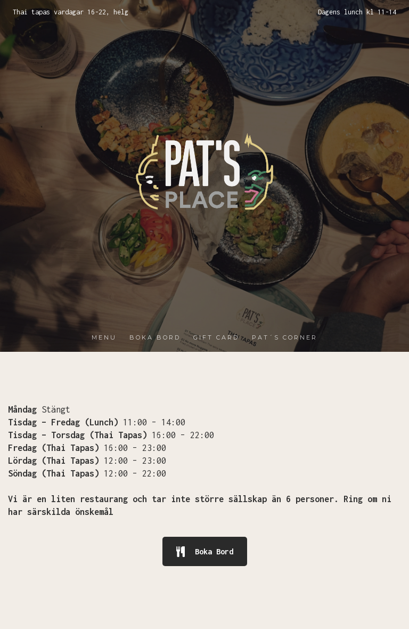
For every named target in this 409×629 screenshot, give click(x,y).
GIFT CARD (216, 337)
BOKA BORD (155, 337)
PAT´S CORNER (284, 337)
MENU (104, 337)
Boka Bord (204, 551)
